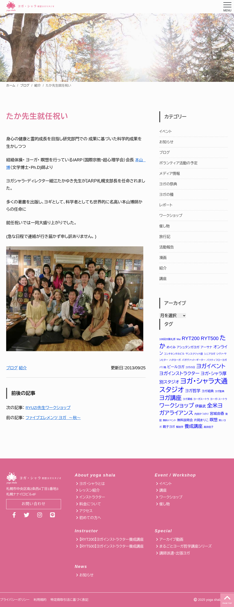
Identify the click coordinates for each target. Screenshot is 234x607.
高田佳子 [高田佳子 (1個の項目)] (209, 427)
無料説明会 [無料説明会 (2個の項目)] (185, 420)
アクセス (86, 511)
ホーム (10, 85)
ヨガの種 (166, 195)
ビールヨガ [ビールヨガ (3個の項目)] (175, 367)
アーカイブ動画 (171, 539)
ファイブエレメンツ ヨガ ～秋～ (54, 417)
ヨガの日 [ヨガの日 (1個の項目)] (190, 367)
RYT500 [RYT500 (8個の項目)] (209, 338)
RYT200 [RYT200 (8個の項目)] (190, 338)
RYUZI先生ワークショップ (49, 407)
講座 (163, 279)
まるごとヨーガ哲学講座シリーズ (185, 546)
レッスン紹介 (89, 490)
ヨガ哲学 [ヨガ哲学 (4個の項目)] (192, 391)
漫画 (163, 258)
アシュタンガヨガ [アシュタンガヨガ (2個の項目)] (188, 347)
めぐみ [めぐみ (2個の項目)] (171, 347)
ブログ (24, 85)
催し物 (164, 226)
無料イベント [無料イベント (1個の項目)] (169, 420)
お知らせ (166, 142)
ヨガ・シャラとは (92, 484)
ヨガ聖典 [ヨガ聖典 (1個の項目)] (219, 391)
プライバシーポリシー (14, 600)
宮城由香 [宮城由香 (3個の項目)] (217, 414)
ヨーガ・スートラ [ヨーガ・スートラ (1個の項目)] (218, 399)
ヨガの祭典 (168, 184)
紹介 (37, 85)
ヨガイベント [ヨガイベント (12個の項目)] (211, 366)
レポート (165, 205)
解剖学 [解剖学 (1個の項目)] (179, 427)
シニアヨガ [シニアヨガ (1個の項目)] (209, 353)
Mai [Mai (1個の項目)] (179, 339)
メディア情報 (169, 174)
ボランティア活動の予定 (178, 163)
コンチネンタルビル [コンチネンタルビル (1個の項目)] (174, 353)
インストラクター (92, 497)
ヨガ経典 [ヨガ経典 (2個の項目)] (208, 391)
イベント (165, 131)
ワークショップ (170, 216)
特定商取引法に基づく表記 (69, 600)
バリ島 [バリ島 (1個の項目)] (162, 367)
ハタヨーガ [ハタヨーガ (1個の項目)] (175, 360)
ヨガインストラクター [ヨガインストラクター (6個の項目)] (179, 373)
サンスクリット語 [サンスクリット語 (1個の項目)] (194, 353)
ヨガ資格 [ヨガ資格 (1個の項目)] (187, 399)
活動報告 (166, 247)
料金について (90, 504)
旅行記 (164, 237)
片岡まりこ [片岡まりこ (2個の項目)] (201, 420)
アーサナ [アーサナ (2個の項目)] (206, 347)
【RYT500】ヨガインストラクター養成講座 (111, 546)
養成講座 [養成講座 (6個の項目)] (193, 426)
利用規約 (40, 600)
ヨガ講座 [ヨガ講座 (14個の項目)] (170, 398)
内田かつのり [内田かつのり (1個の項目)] (201, 414)
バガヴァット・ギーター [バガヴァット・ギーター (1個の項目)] (193, 360)
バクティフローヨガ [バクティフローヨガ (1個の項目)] (217, 360)
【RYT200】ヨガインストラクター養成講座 (111, 539)
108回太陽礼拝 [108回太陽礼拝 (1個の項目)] (167, 339)
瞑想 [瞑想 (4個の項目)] (214, 420)
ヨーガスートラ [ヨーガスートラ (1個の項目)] (201, 399)
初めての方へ (90, 518)
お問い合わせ (34, 504)
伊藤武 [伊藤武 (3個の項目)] (200, 407)
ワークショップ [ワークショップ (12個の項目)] (176, 406)
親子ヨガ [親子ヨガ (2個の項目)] (169, 427)
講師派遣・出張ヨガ (174, 553)
